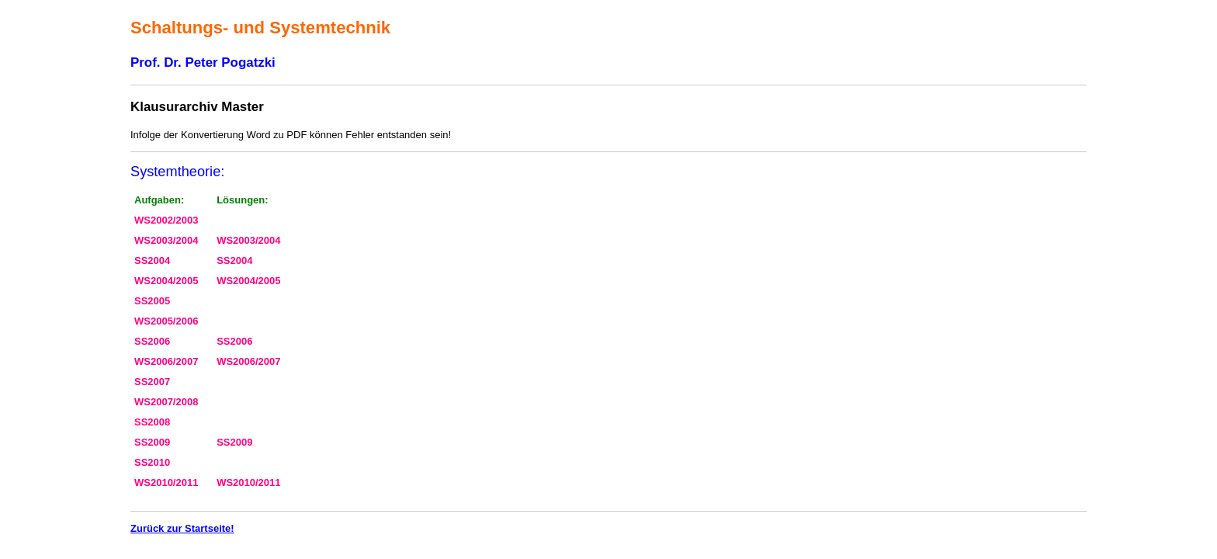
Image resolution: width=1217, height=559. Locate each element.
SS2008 (152, 422)
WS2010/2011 (166, 482)
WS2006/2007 (166, 361)
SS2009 (152, 442)
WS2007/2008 (166, 402)
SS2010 (152, 462)
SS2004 (152, 260)
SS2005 (152, 301)
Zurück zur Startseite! (182, 528)
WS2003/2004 (166, 240)
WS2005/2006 (166, 321)
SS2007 (152, 381)
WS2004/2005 (166, 280)
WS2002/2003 (166, 220)
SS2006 (152, 341)
